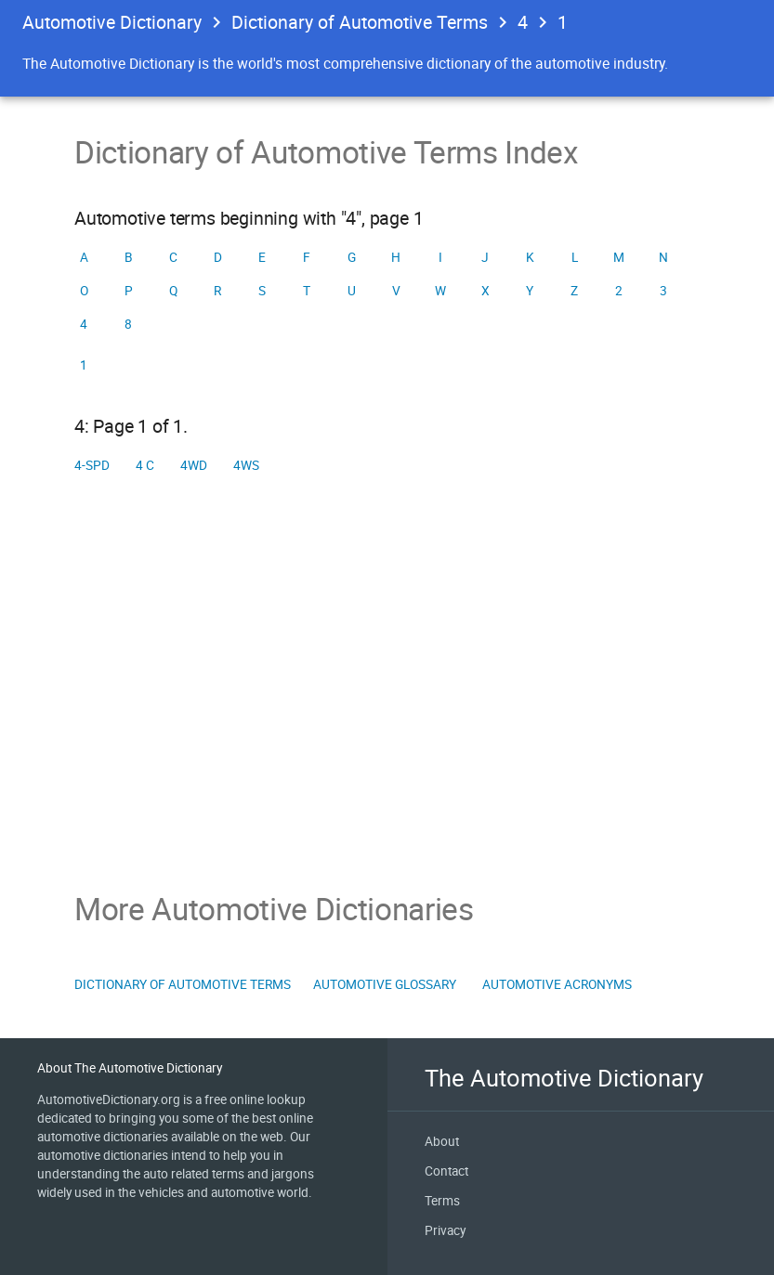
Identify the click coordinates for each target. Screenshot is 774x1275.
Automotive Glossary (384, 984)
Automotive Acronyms (557, 984)
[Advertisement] (387, 686)
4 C (145, 465)
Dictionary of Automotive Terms (359, 21)
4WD (193, 465)
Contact (446, 1171)
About (442, 1141)
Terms (442, 1200)
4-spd (92, 465)
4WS (246, 465)
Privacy (445, 1230)
